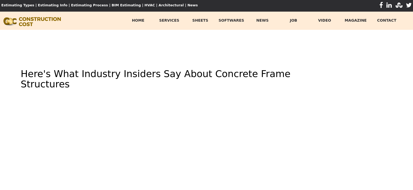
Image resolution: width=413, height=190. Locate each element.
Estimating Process (90, 5)
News (193, 5)
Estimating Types (17, 5)
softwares (231, 20)
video (324, 20)
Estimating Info (52, 5)
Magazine (356, 20)
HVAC (150, 5)
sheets (200, 20)
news (262, 20)
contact (386, 20)
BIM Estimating (126, 5)
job (293, 20)
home (138, 20)
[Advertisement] (206, 44)
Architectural (171, 5)
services (169, 20)
